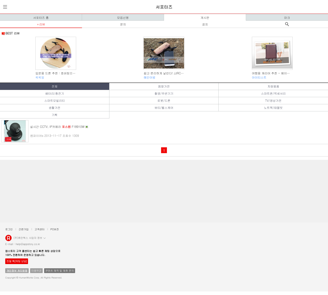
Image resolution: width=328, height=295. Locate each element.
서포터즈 (164, 7)
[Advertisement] (127, 191)
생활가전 (54, 108)
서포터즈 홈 (41, 17)
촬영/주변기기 (164, 93)
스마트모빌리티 (54, 100)
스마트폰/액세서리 (273, 93)
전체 (55, 86)
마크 (287, 17)
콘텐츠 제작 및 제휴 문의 (59, 270)
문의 (123, 24)
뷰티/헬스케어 (164, 108)
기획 (55, 115)
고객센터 (40, 229)
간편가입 (24, 229)
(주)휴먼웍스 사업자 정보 (30, 237)
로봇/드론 (164, 100)
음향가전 (164, 86)
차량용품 (273, 86)
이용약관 (36, 270)
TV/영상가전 (273, 100)
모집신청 (123, 17)
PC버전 (54, 229)
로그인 (9, 229)
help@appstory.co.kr (28, 244)
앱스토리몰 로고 (8, 240)
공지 (205, 24)
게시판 (205, 17)
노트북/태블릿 (273, 108)
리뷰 (42, 24)
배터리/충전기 (54, 93)
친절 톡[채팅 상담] (16, 261)
